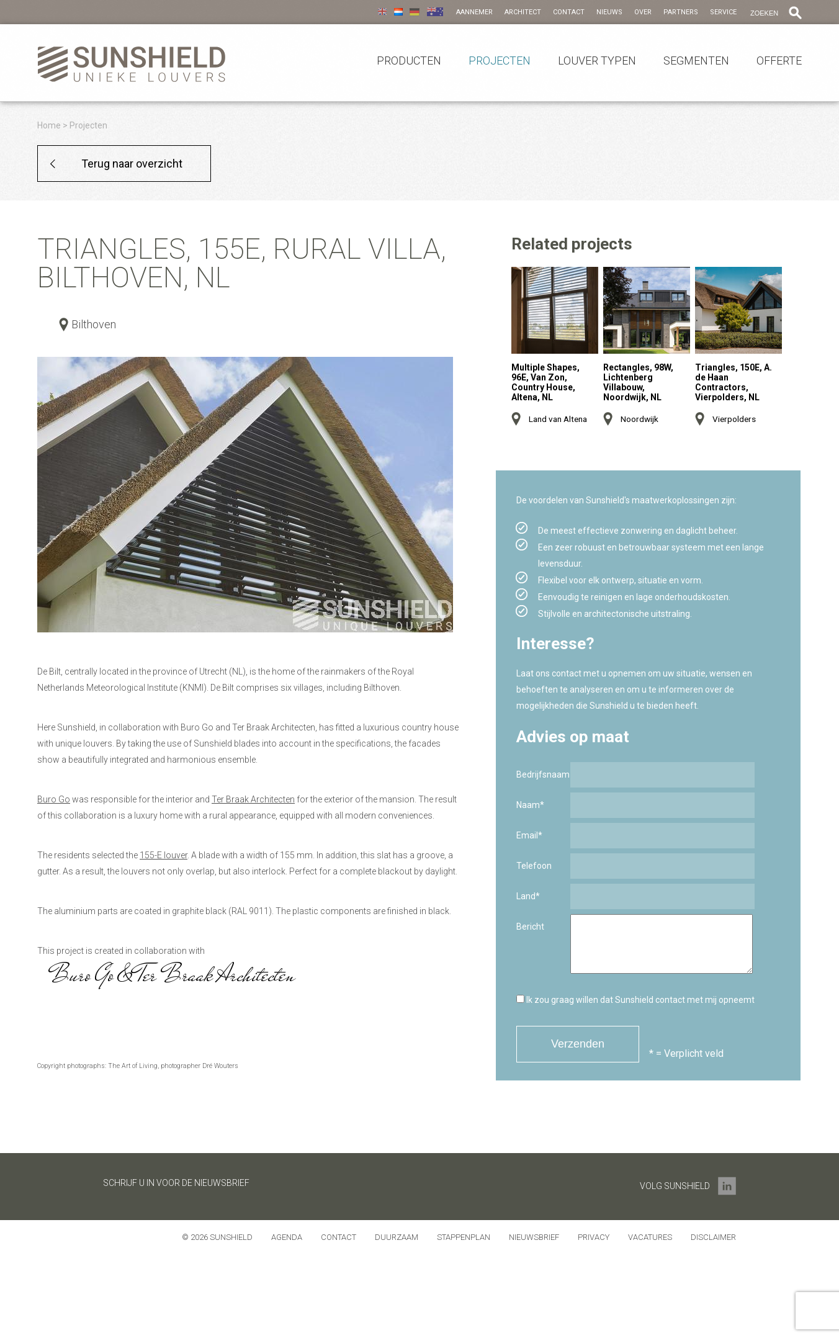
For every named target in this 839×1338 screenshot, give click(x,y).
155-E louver (163, 855)
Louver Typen (597, 60)
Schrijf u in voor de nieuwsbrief (176, 1183)
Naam (530, 805)
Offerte (779, 60)
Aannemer (474, 12)
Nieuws (609, 12)
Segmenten (696, 60)
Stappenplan (463, 1237)
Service (723, 12)
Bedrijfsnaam (543, 774)
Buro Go (53, 799)
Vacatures (650, 1237)
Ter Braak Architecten (253, 799)
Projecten (500, 60)
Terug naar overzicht (131, 163)
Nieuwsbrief (534, 1237)
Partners (680, 12)
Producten (409, 60)
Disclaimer (713, 1237)
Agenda (286, 1237)
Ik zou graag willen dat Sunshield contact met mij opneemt (635, 1000)
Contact (569, 12)
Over (643, 12)
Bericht (530, 927)
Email (529, 835)
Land (528, 896)
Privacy (593, 1237)
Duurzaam (396, 1237)
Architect (523, 12)
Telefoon (534, 866)
